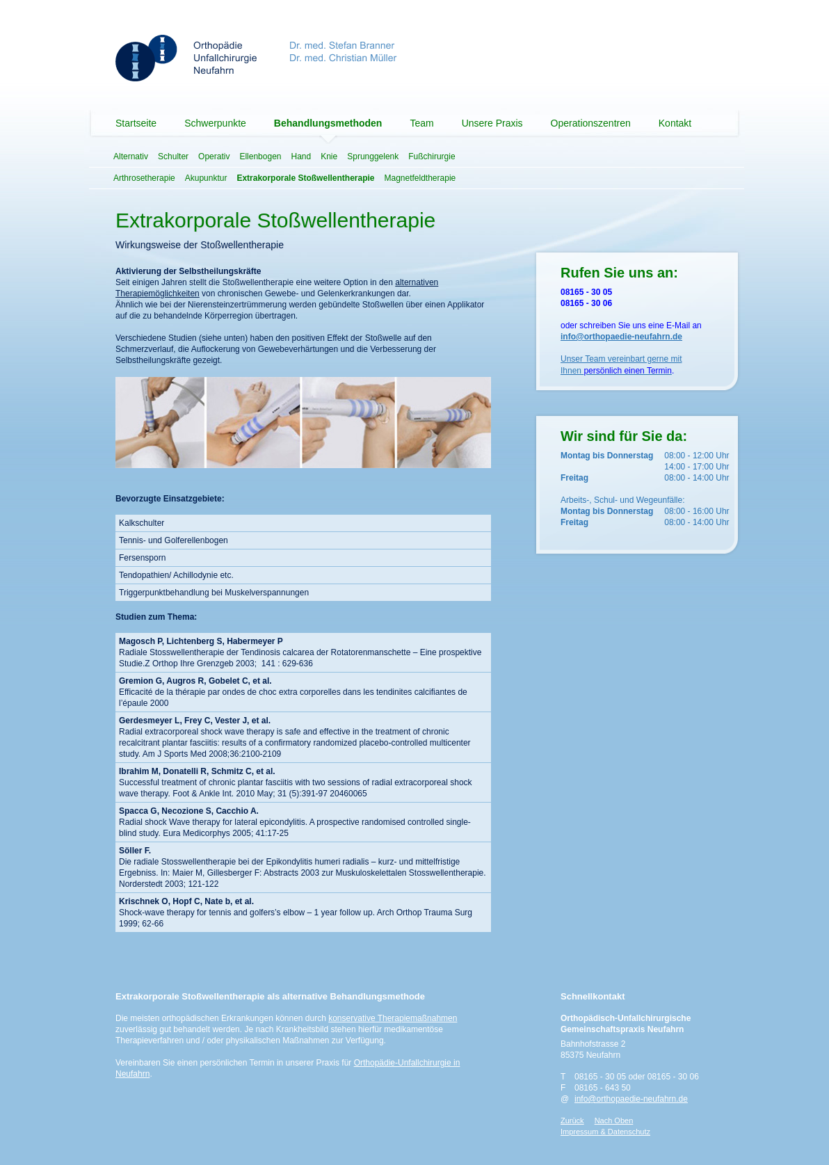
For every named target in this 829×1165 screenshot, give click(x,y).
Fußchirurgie (431, 156)
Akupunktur (206, 178)
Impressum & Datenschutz (605, 1131)
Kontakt (675, 123)
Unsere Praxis (492, 123)
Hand (301, 156)
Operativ (214, 156)
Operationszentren (591, 123)
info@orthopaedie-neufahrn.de (631, 1099)
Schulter (173, 156)
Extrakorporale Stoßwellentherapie (305, 178)
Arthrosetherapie (144, 178)
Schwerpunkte (215, 123)
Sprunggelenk (373, 156)
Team (421, 123)
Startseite (135, 123)
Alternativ (130, 156)
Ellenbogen (260, 156)
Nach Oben (614, 1120)
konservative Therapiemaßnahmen (392, 1018)
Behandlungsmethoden (328, 123)
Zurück (572, 1120)
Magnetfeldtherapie (420, 178)
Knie (329, 156)
